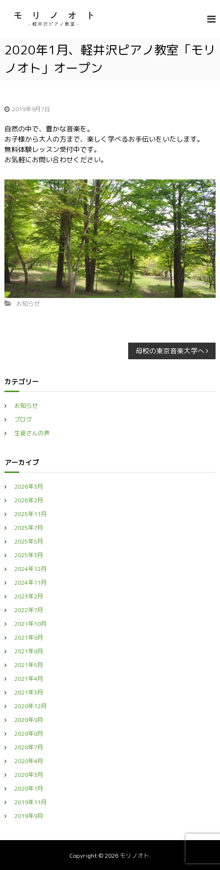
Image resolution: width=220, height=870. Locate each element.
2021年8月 (28, 651)
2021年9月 (28, 637)
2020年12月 (30, 706)
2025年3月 (28, 555)
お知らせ (28, 303)
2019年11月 (30, 802)
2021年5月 (28, 665)
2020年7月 (28, 747)
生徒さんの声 (32, 433)
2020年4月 (28, 761)
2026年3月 (28, 486)
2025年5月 (28, 541)
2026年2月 (28, 500)
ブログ (23, 419)
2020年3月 (28, 775)
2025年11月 (30, 514)
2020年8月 (28, 733)
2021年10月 (30, 624)
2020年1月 (28, 788)
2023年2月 (28, 596)
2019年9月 (28, 816)
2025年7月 (28, 527)
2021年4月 (28, 678)
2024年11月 (30, 582)
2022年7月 (28, 610)
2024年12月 (30, 569)
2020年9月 (28, 720)
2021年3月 (28, 692)
